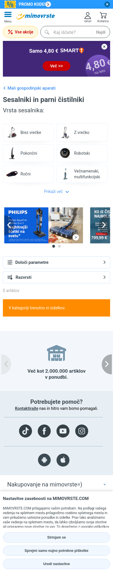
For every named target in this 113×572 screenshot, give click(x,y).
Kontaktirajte (26, 408)
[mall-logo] (35, 16)
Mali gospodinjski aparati (29, 88)
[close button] (107, 4)
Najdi (101, 32)
